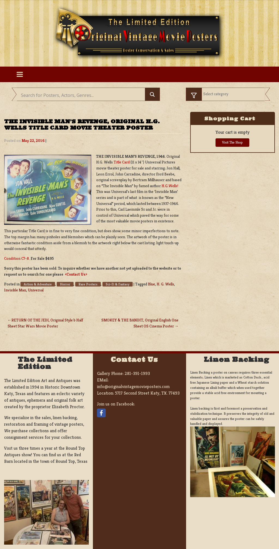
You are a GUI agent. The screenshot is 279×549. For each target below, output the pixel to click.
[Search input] (82, 95)
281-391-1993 (137, 373)
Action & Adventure (38, 284)
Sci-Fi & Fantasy (117, 284)
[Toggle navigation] (20, 74)
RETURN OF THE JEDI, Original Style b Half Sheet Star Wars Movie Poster (45, 323)
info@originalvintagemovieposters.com (133, 386)
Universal (36, 290)
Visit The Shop (232, 142)
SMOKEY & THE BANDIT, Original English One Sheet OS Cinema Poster (139, 323)
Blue (151, 284)
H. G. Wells (165, 284)
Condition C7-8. (17, 258)
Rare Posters (88, 284)
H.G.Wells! (169, 185)
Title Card (122, 162)
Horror (65, 284)
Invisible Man (15, 290)
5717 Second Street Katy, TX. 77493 (147, 393)
